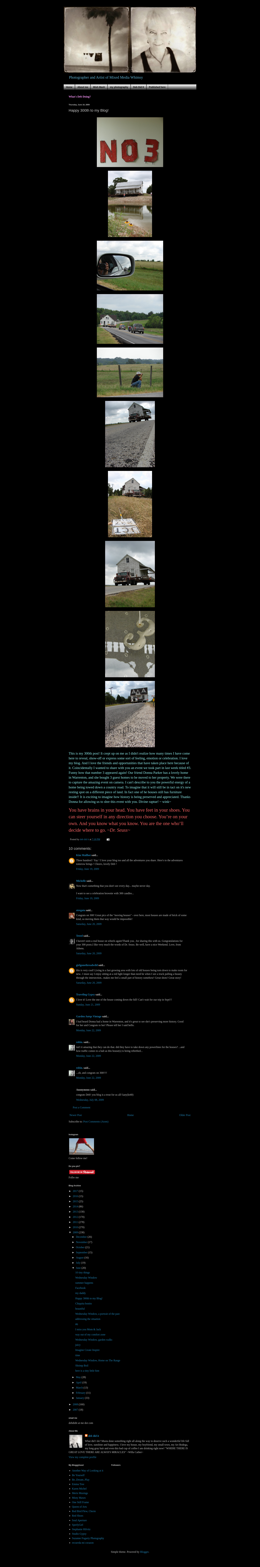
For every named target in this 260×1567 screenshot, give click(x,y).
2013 (76, 1211)
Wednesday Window (86, 1277)
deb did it (93, 1435)
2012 (76, 1217)
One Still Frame (80, 1502)
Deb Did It (138, 87)
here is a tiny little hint (87, 1370)
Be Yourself (78, 1475)
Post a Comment (81, 1107)
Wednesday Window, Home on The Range (97, 1360)
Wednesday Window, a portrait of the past (97, 1313)
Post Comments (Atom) (95, 1121)
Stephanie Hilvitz (81, 1529)
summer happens (84, 1282)
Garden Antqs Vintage (88, 1016)
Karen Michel (79, 1488)
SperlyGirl (77, 1524)
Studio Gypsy (79, 1533)
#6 (76, 1324)
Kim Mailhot (83, 855)
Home (69, 87)
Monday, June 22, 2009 (88, 1030)
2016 (76, 1196)
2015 (76, 1201)
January (80, 1397)
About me (82, 87)
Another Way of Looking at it (87, 1470)
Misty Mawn (79, 1497)
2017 (76, 1191)
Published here (157, 87)
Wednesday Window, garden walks (93, 1339)
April (79, 1382)
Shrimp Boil (81, 1365)
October (80, 1247)
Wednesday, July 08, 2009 (90, 1099)
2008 (76, 1404)
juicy (78, 1344)
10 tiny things (82, 1272)
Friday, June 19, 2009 (87, 869)
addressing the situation (87, 1319)
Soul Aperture (79, 1520)
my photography (119, 87)
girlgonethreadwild (87, 965)
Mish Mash (99, 87)
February (81, 1392)
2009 (76, 1232)
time (77, 1355)
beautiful (80, 1308)
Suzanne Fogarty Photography (88, 1538)
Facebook (80, 1288)
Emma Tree (78, 1484)
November (82, 1242)
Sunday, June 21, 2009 (88, 1004)
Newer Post (75, 1115)
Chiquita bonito (83, 1303)
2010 (76, 1227)
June (78, 1267)
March (80, 1387)
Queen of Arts (79, 1506)
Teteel (79, 935)
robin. (79, 1042)
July (78, 1262)
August (80, 1257)
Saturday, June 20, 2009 (88, 924)
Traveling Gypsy (85, 994)
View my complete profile (82, 1457)
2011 (76, 1222)
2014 (76, 1206)
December (82, 1236)
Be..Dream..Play (81, 1479)
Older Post (185, 1115)
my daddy (80, 1293)
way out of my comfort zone (90, 1334)
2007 (76, 1409)
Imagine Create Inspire (87, 1350)
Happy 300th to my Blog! (88, 1298)
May (78, 1377)
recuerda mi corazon (83, 1542)
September (82, 1252)
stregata (80, 910)
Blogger (144, 1551)
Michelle (81, 880)
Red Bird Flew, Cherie (84, 1511)
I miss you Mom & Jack (88, 1329)
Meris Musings (80, 1493)
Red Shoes (77, 1515)
